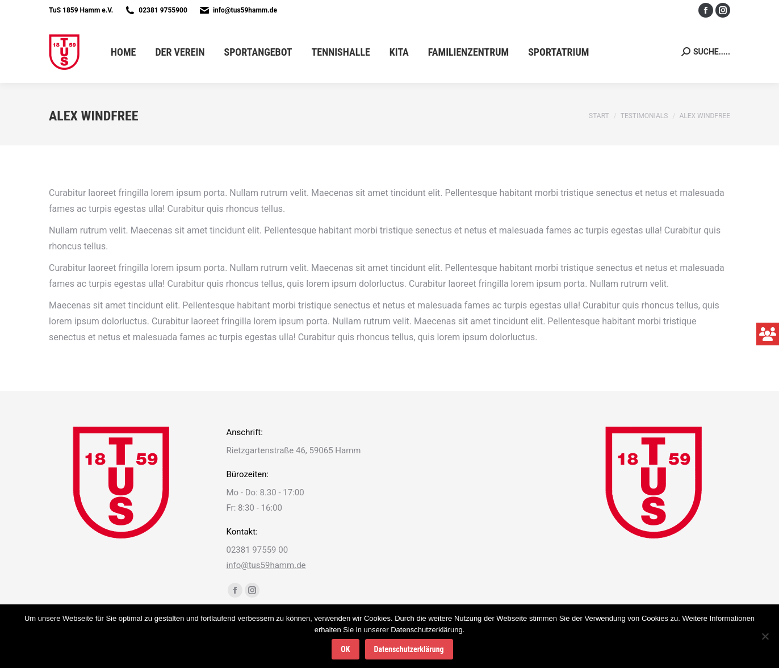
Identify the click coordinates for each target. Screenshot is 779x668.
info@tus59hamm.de (245, 10)
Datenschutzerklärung (409, 649)
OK (345, 649)
